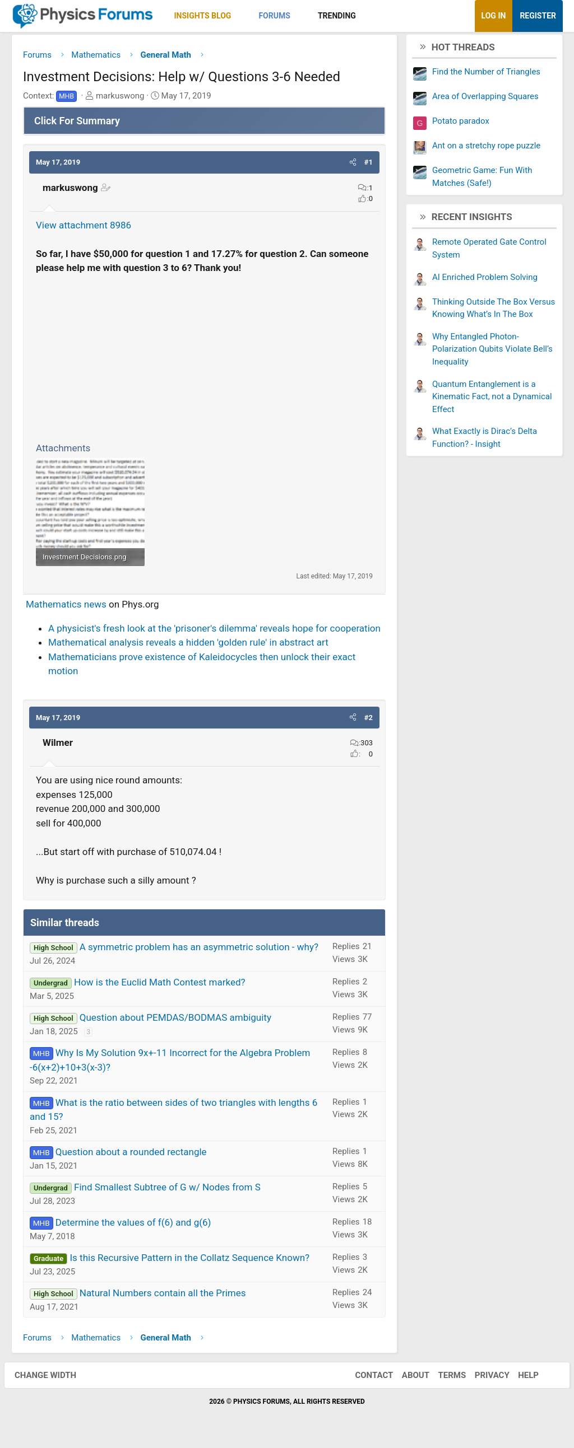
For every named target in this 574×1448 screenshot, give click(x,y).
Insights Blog (203, 15)
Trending (337, 15)
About (408, 1378)
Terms (444, 1378)
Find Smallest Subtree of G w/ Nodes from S (167, 1189)
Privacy (484, 1378)
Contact (367, 1378)
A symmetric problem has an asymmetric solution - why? (199, 949)
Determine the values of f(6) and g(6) (133, 1225)
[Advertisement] (204, 359)
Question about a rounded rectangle (131, 1154)
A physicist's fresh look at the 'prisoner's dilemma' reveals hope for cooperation (214, 631)
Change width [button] (53, 1378)
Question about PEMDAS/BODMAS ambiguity (175, 1020)
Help (521, 1378)
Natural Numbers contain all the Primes (163, 1295)
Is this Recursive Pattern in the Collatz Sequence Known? (189, 1260)
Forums (274, 15)
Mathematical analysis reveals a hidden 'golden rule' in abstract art (188, 645)
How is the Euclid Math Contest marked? (159, 985)
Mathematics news (66, 607)
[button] (241, 16)
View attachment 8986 (83, 227)
